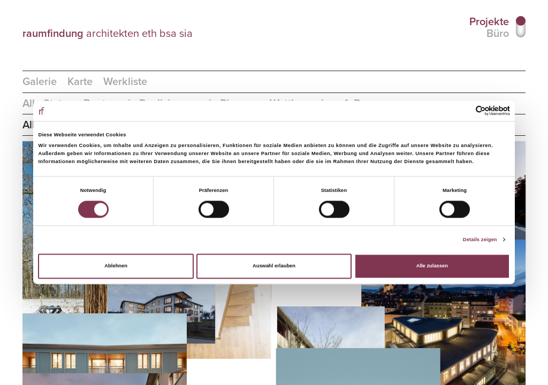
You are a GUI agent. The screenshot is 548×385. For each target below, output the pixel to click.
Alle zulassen (432, 266)
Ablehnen (115, 266)
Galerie (39, 81)
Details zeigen (480, 239)
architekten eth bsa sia (107, 33)
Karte (80, 81)
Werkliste (125, 81)
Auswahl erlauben (274, 266)
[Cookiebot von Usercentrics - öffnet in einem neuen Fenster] (463, 111)
